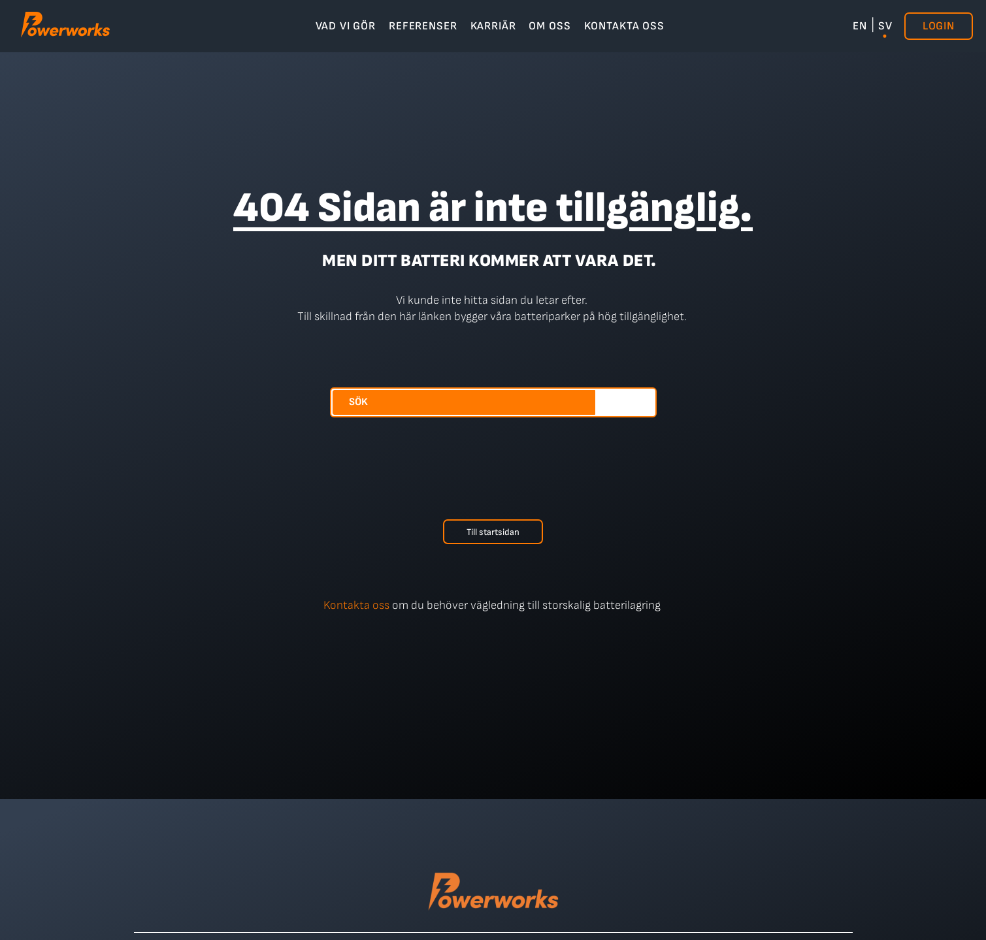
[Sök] (625, 402)
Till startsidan (493, 532)
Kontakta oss (356, 605)
